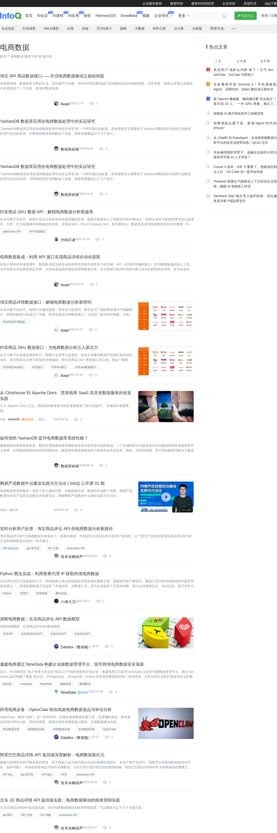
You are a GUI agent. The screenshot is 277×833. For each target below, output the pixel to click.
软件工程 (159, 28)
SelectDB (13, 421)
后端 (85, 28)
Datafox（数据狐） (76, 650)
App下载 (271, 3)
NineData (68, 695)
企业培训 (228, 3)
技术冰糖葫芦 (72, 559)
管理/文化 (217, 28)
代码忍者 (68, 240)
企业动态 (7, 28)
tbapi (65, 331)
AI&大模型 (51, 28)
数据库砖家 (70, 149)
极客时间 (176, 3)
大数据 (140, 28)
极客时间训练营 (202, 3)
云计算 (179, 28)
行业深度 (29, 28)
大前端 (197, 28)
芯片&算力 (104, 28)
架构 (123, 28)
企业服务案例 (152, 3)
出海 (70, 28)
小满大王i (68, 604)
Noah (65, 104)
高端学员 (250, 3)
